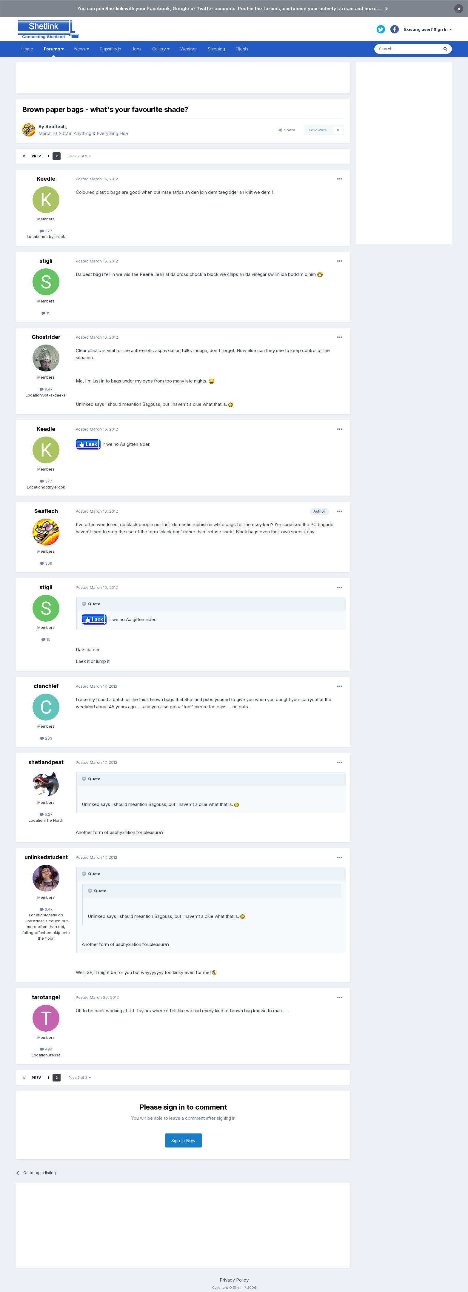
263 (46, 738)
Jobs (136, 48)
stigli (46, 261)
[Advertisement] (183, 78)
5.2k (46, 814)
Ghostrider (46, 337)
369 (46, 563)
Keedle (46, 179)
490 (46, 1049)
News (81, 48)
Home (27, 48)
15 (45, 313)
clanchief (46, 686)
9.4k (46, 389)
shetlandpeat (46, 762)
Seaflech (55, 126)
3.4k (46, 909)
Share (286, 129)
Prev (36, 156)
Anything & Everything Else (101, 133)
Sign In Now (183, 1140)
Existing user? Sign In (428, 29)
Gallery (161, 48)
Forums (54, 51)
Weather (188, 48)
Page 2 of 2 (80, 156)
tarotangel (46, 997)
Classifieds (110, 48)
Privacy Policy (234, 1280)
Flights (242, 48)
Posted (97, 178)
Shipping (216, 48)
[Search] (406, 49)
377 (46, 230)
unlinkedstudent (46, 857)
